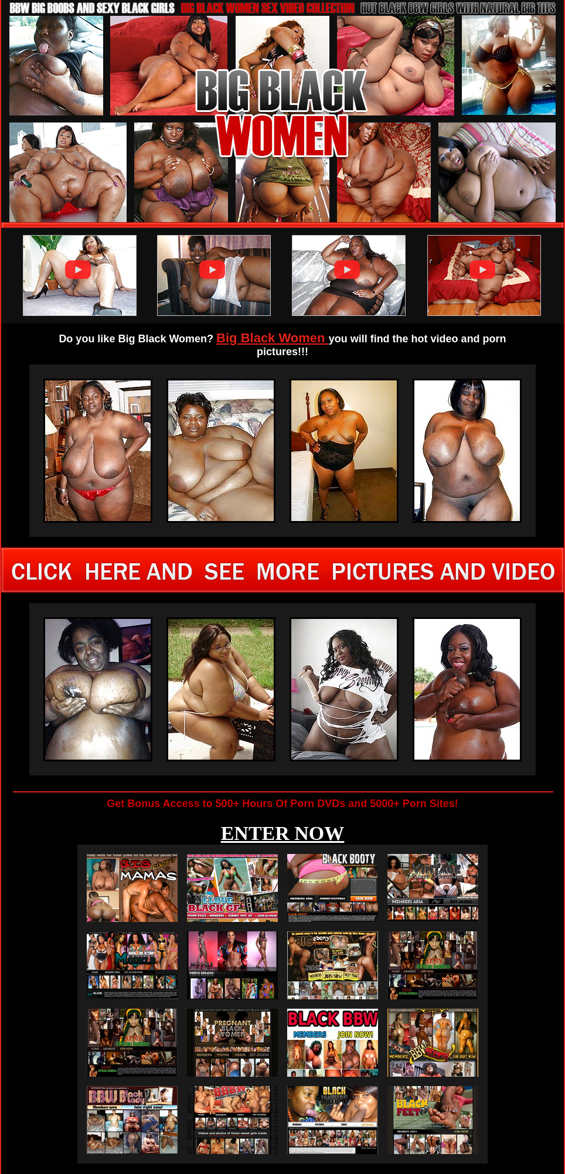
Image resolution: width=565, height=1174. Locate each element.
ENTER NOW (283, 833)
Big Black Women (272, 338)
